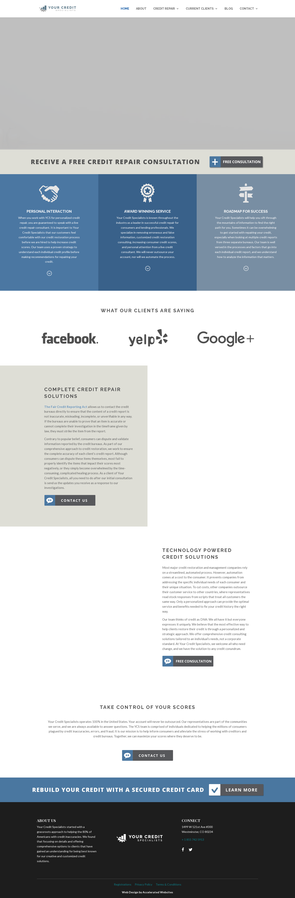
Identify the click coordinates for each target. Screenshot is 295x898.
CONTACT (247, 8)
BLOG (229, 8)
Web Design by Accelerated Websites (147, 892)
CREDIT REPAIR (164, 8)
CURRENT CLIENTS (200, 8)
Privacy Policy (143, 884)
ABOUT (141, 8)
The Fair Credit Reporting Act (65, 407)
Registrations (122, 884)
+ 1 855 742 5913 (193, 839)
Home (125, 8)
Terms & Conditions (168, 884)
